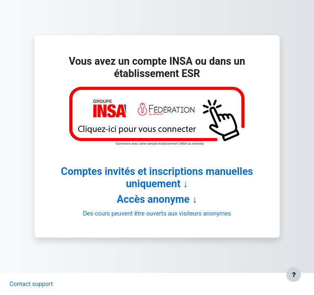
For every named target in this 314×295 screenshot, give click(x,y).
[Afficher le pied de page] (293, 274)
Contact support (31, 284)
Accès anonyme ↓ (157, 199)
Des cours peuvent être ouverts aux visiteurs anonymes (157, 213)
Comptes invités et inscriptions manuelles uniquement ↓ (157, 178)
